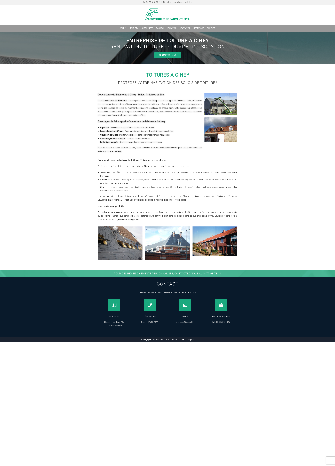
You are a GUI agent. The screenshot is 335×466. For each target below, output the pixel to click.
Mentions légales (186, 340)
